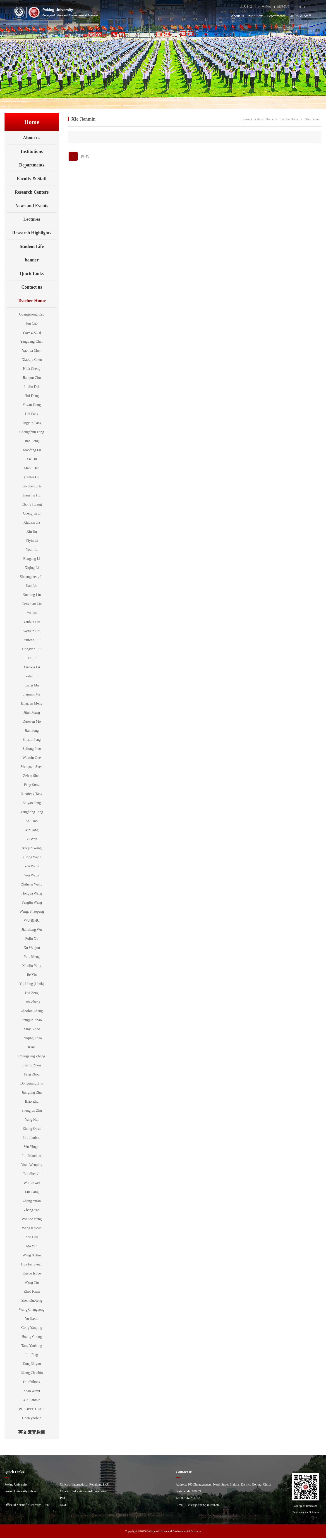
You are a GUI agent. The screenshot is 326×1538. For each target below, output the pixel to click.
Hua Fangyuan (31, 1264)
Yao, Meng (32, 957)
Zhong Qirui (32, 1128)
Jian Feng (32, 441)
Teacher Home (37, 300)
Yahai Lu (31, 676)
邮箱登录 (283, 7)
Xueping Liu (31, 595)
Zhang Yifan (32, 1201)
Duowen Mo (32, 721)
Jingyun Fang (32, 423)
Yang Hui (31, 1119)
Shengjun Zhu (32, 1110)
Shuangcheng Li (31, 577)
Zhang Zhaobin (32, 1373)
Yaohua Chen (31, 350)
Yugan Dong (32, 405)
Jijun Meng (32, 712)
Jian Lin (32, 586)
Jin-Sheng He (32, 486)
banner (31, 259)
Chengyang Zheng (31, 1056)
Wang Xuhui (32, 1255)
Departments (276, 16)
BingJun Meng (32, 703)
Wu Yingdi (31, 1147)
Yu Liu (32, 613)
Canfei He (31, 477)
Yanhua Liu (31, 622)
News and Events (31, 205)
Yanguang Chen (31, 341)
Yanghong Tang (31, 812)
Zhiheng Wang (31, 884)
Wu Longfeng (32, 1219)
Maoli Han (32, 468)
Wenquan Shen (32, 767)
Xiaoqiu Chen (32, 359)
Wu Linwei (32, 1183)
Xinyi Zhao (31, 1029)
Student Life (32, 246)
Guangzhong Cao (31, 314)
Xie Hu (31, 459)
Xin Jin (31, 531)
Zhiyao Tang (32, 803)
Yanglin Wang (32, 902)
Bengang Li (31, 558)
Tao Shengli (32, 1174)
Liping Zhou (32, 1065)
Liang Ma (32, 685)
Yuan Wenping (31, 1165)
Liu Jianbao (31, 1137)
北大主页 (246, 7)
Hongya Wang (31, 893)
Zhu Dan (31, 1237)
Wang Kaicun (31, 1228)
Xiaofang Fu (32, 450)
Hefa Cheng (32, 368)
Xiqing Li (32, 568)
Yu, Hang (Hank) (31, 984)
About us (237, 16)
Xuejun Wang (32, 848)
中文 (298, 7)
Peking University (16, 1484)
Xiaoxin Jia (31, 522)
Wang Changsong (32, 1309)
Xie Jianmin (32, 1400)
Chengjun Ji (32, 513)
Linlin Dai (31, 387)
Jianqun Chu (32, 378)
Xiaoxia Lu (32, 667)
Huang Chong (32, 1337)
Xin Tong (31, 830)
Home (269, 119)
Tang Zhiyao (31, 1364)
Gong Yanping (31, 1327)
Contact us (31, 287)
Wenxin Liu (31, 631)
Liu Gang (32, 1192)
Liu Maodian (31, 1156)
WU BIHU (32, 920)
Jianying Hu (32, 495)
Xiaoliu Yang (31, 966)
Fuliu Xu (31, 938)
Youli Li (32, 549)
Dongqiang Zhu (31, 1083)
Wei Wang (31, 875)
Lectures (31, 219)
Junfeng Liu (32, 640)
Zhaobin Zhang (32, 1011)
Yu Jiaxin (31, 1318)
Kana (32, 1047)
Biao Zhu (31, 1101)
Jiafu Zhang (31, 1002)
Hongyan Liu (31, 649)
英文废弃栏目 (37, 1432)
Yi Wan (31, 839)
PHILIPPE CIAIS (32, 1409)
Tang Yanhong (31, 1346)
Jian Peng (32, 730)
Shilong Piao (31, 748)
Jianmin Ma (31, 694)
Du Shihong (32, 1382)
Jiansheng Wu (32, 929)
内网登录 (264, 7)
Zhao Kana (32, 1291)
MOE (63, 1505)
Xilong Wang (31, 857)
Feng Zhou (32, 1074)
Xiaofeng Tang (32, 794)
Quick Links (32, 273)
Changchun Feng (31, 432)
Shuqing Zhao (32, 1038)
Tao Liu (31, 658)
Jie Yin (32, 975)
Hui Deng (32, 396)
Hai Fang (31, 414)
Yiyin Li (32, 540)
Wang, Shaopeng (31, 911)
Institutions (255, 16)
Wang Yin (31, 1282)
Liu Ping (31, 1355)
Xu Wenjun (32, 947)
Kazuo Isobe (32, 1273)
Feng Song (32, 785)
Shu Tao (32, 821)
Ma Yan (31, 1246)
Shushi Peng (32, 739)
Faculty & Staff (299, 16)
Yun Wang (31, 866)
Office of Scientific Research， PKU (28, 1505)
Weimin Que (32, 758)
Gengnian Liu (32, 604)
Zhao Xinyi (31, 1391)
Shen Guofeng (31, 1300)
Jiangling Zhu (32, 1092)
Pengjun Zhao (32, 1020)
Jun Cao (32, 323)
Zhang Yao (31, 1210)
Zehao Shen (31, 776)
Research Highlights (31, 232)
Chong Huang (32, 504)
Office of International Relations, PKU (84, 1484)
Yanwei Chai (31, 332)
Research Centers (32, 192)
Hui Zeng (32, 993)
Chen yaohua (31, 1418)
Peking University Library (21, 1491)
